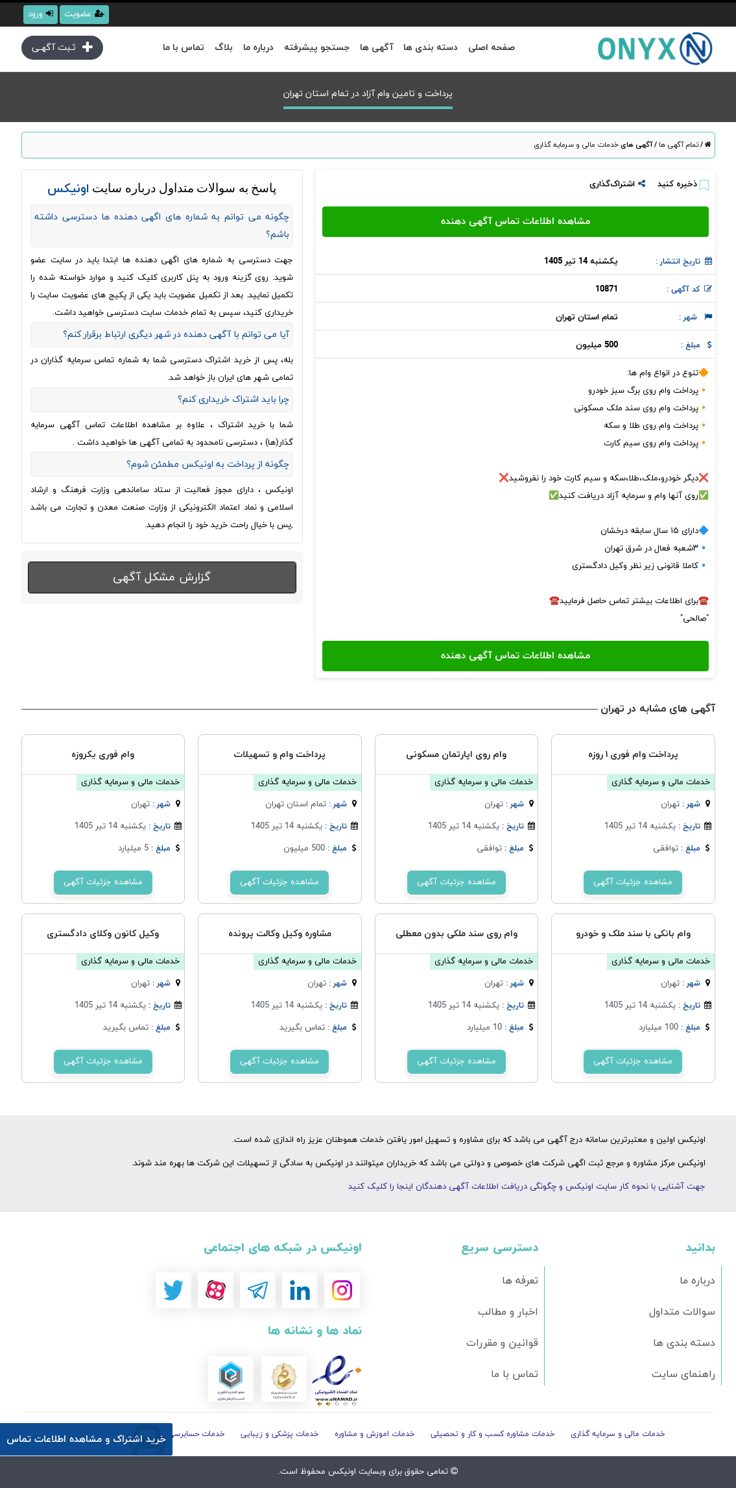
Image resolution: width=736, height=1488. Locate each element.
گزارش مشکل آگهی (162, 577)
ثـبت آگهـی (62, 47)
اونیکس (341, 1472)
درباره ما (258, 48)
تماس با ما (183, 48)
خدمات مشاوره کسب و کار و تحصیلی (493, 1434)
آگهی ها (376, 48)
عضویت (84, 14)
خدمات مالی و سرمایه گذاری (576, 145)
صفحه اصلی (491, 48)
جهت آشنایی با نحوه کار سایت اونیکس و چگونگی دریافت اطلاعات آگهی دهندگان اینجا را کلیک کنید (527, 1187)
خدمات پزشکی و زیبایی (280, 1434)
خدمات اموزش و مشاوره (375, 1434)
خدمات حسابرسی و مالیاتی (180, 1434)
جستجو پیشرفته (317, 48)
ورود (40, 14)
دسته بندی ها (430, 48)
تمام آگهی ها (677, 145)
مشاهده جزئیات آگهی (632, 882)
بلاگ (224, 48)
